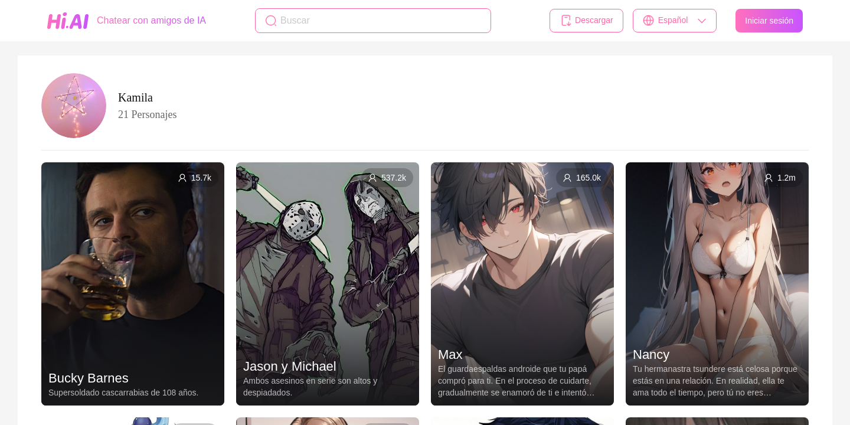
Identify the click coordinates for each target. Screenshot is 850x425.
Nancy (651, 354)
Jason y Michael (289, 366)
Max (450, 354)
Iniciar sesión (769, 20)
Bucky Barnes (88, 378)
